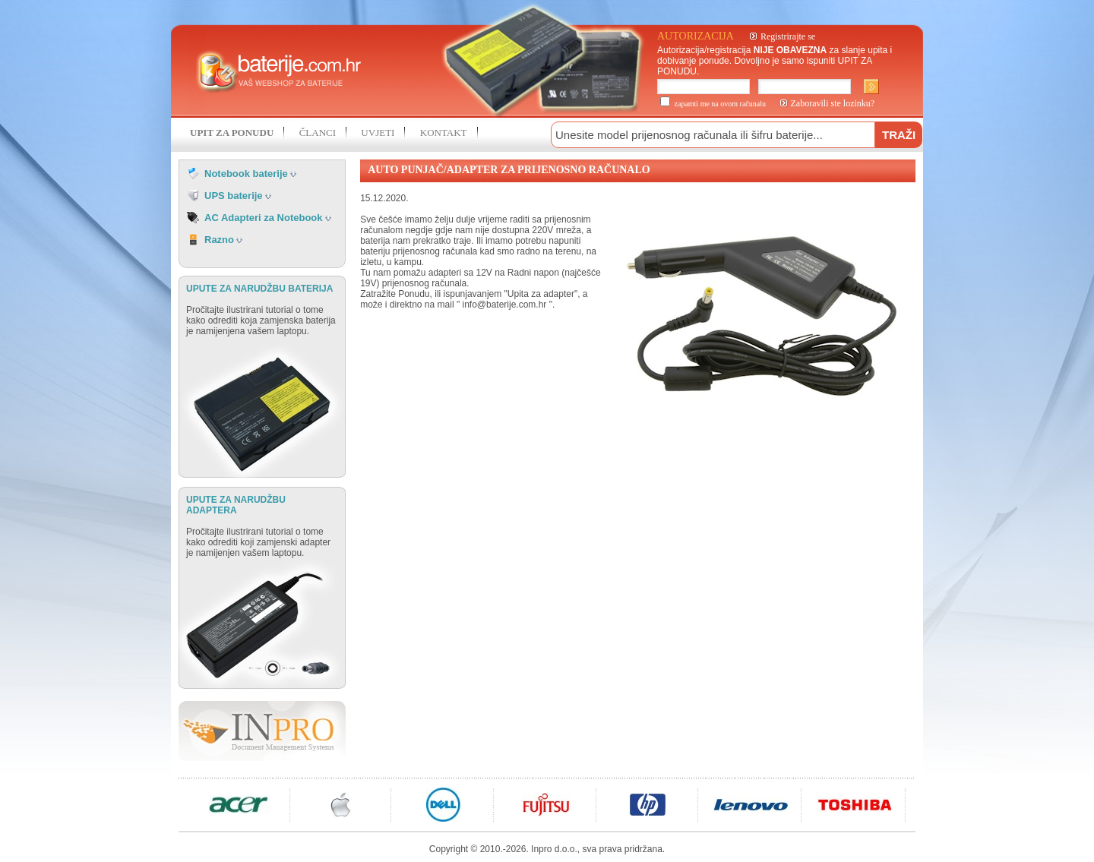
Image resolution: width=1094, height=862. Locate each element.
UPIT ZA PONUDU (232, 132)
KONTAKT (443, 132)
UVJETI (377, 132)
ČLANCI (317, 132)
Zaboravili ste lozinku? (833, 103)
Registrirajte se (787, 36)
